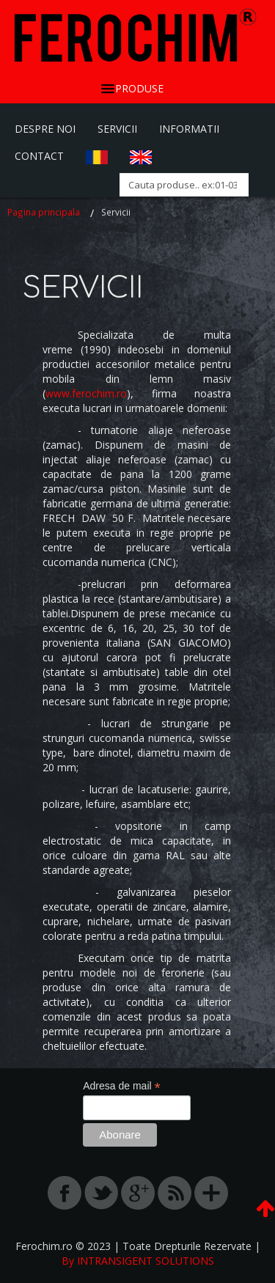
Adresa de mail (121, 1086)
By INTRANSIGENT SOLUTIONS (138, 1261)
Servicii (117, 129)
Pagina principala (43, 212)
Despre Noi (45, 129)
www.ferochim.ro (86, 393)
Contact (39, 156)
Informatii (189, 129)
